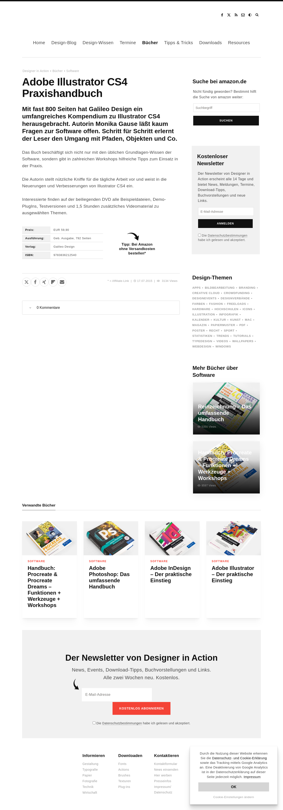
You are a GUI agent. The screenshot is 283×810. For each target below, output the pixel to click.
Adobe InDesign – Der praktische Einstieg (171, 574)
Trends (222, 336)
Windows (223, 347)
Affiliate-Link (120, 281)
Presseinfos (162, 780)
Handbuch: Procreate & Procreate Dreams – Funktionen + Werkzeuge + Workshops (44, 586)
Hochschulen (226, 309)
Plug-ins (124, 786)
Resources (239, 42)
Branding (247, 288)
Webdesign (201, 347)
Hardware (201, 309)
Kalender (200, 320)
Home (39, 42)
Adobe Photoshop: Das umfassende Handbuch (109, 577)
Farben (198, 304)
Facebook (222, 15)
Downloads (210, 42)
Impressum (252, 777)
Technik (88, 786)
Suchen (226, 121)
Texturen (124, 780)
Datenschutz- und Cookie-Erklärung (239, 758)
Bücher (150, 42)
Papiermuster (223, 325)
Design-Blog (63, 42)
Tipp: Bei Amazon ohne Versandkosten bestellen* (137, 249)
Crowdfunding (237, 293)
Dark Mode (250, 15)
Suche (257, 15)
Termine (128, 42)
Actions (123, 769)
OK (234, 787)
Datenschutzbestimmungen (227, 236)
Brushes (124, 775)
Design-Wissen (98, 42)
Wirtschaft (89, 792)
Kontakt (243, 15)
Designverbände (235, 299)
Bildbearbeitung (220, 288)
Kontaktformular (165, 763)
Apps (196, 288)
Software (72, 71)
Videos (222, 341)
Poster (198, 331)
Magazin (199, 325)
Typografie (90, 769)
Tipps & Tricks (178, 42)
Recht (214, 331)
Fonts (122, 763)
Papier (87, 775)
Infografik (228, 315)
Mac (248, 320)
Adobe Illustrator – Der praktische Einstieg (233, 574)
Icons (247, 309)
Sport (229, 331)
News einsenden (166, 769)
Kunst (235, 320)
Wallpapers (242, 341)
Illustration (203, 315)
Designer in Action (45, 15)
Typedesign (202, 341)
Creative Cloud (206, 293)
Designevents (204, 299)
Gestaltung (90, 763)
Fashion (216, 304)
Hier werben (163, 775)
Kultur (220, 320)
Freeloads (236, 304)
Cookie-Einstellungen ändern (233, 797)
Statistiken (202, 336)
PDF (242, 325)
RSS (236, 15)
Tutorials (242, 336)
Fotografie (89, 780)
